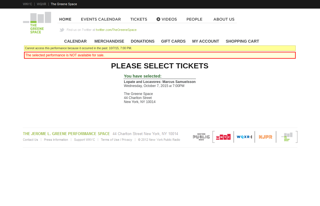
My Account (205, 41)
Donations (142, 41)
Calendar (75, 41)
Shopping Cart (242, 41)
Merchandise (109, 41)
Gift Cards (173, 41)
